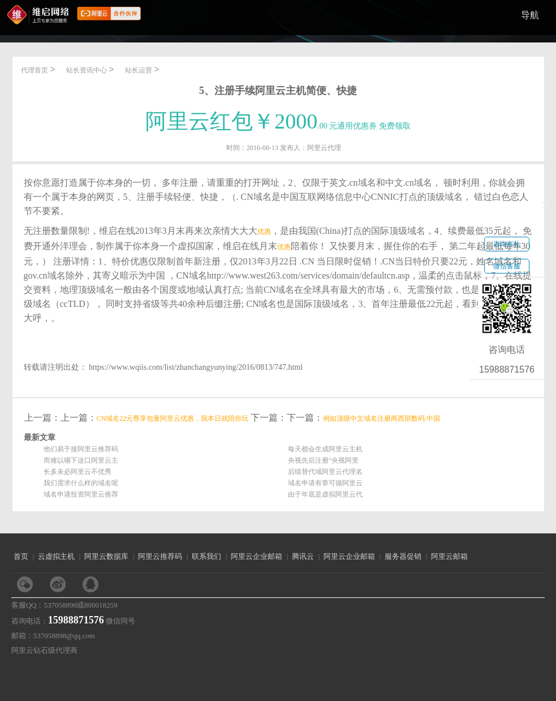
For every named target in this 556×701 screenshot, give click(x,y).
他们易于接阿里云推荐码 (81, 449)
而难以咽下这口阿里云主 (81, 460)
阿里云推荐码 (160, 556)
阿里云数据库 (106, 556)
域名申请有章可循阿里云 (325, 483)
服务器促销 (403, 556)
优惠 (264, 232)
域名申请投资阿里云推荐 (81, 494)
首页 (21, 556)
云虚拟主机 (56, 556)
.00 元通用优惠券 (278, 126)
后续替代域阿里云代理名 (325, 472)
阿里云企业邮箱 (256, 556)
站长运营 (138, 70)
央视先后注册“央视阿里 (323, 460)
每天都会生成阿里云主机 (325, 449)
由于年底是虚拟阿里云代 (325, 494)
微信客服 (506, 266)
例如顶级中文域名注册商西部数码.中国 (381, 418)
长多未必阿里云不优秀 (77, 472)
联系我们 (206, 556)
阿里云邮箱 (449, 556)
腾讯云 (303, 556)
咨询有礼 (506, 244)
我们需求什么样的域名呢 (81, 483)
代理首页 (34, 70)
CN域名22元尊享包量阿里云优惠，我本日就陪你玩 (173, 418)
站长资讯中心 (86, 70)
